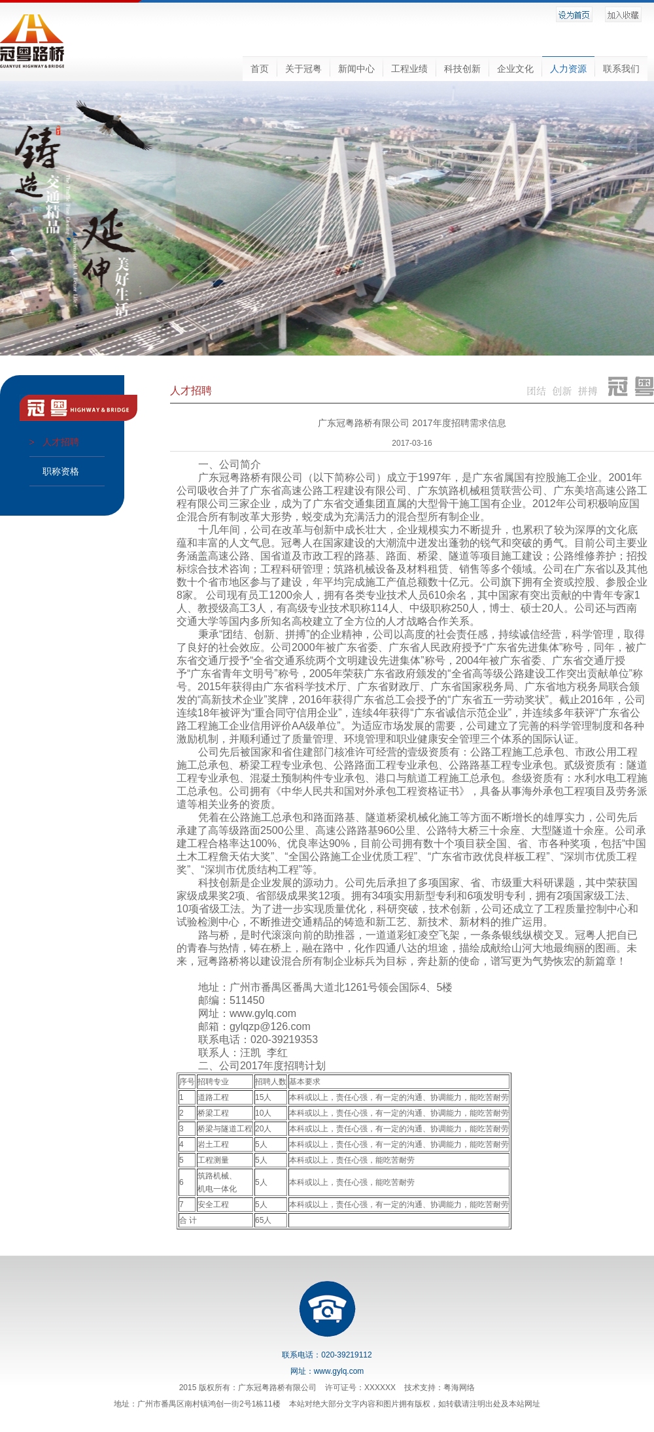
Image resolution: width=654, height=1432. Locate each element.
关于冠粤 (303, 68)
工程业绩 (409, 68)
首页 (259, 68)
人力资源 (568, 68)
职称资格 (61, 471)
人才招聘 (61, 441)
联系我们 (621, 68)
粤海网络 (459, 1387)
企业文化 (515, 68)
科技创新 (462, 68)
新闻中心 (356, 68)
